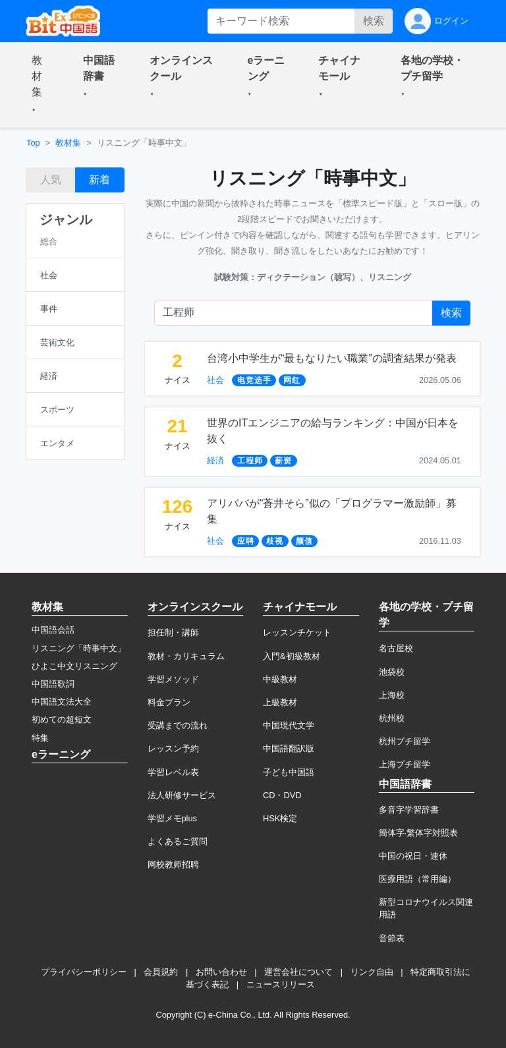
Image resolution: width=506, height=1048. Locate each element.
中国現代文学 (288, 725)
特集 (40, 738)
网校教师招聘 (173, 864)
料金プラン (169, 702)
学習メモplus (172, 818)
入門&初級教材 (291, 656)
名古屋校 (396, 648)
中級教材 (280, 679)
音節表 (392, 938)
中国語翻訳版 (288, 748)
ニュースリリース (280, 984)
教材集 (68, 143)
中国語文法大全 (62, 702)
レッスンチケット (297, 632)
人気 (50, 179)
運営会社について (298, 972)
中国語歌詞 (53, 684)
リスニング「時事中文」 (79, 648)
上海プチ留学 (404, 764)
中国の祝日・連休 (413, 856)
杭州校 (392, 718)
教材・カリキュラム (186, 656)
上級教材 (280, 702)
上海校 (392, 695)
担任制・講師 (173, 632)
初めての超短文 (62, 719)
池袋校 (392, 672)
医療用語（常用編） (417, 879)
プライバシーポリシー (83, 972)
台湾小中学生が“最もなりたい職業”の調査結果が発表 (332, 358)
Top (33, 143)
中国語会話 (53, 630)
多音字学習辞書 (409, 810)
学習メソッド (173, 679)
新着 (99, 179)
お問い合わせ (221, 972)
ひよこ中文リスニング (74, 666)
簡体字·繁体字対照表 (419, 833)
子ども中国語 (288, 772)
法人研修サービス (182, 795)
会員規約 (161, 972)
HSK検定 (280, 818)
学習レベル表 (173, 772)
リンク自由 (372, 972)
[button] (41, 85)
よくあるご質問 (178, 841)
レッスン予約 (173, 748)
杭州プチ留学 (404, 741)
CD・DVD (282, 795)
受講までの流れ (178, 725)
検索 (373, 20)
